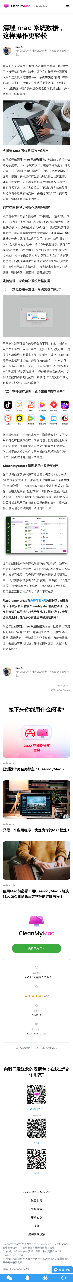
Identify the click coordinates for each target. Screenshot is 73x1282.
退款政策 (36, 1200)
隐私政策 (36, 1209)
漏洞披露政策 (36, 1234)
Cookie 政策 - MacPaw (36, 1192)
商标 (36, 1225)
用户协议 (36, 1217)
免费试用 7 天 (36, 948)
